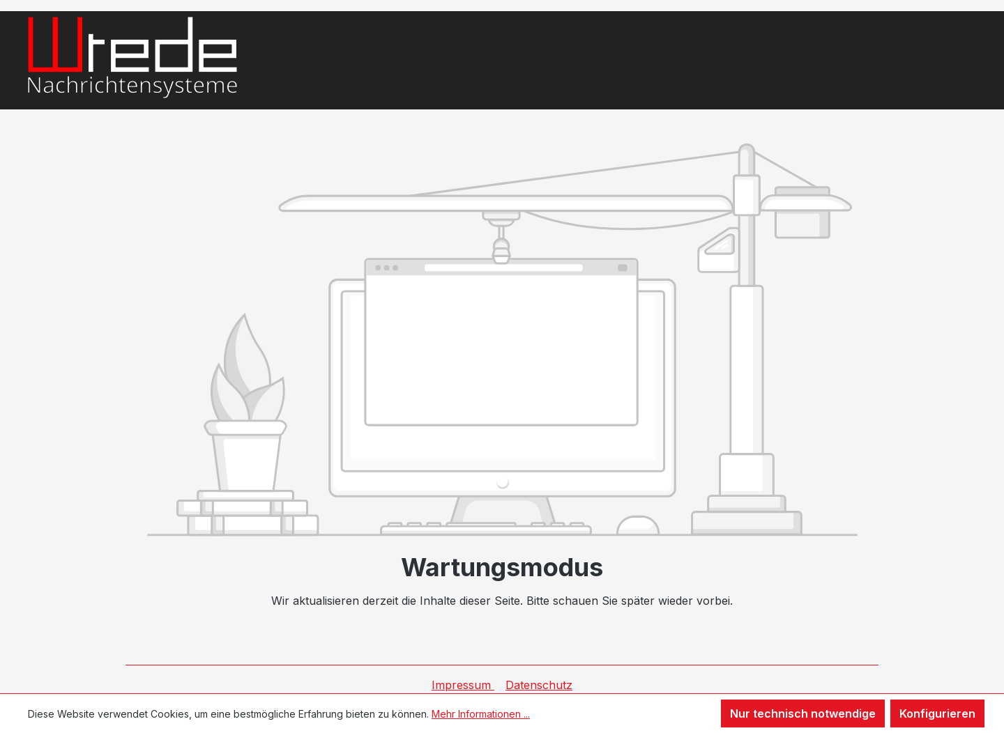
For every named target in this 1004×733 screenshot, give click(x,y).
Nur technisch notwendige (803, 713)
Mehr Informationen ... (481, 714)
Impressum (463, 685)
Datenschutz (538, 685)
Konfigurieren (937, 713)
